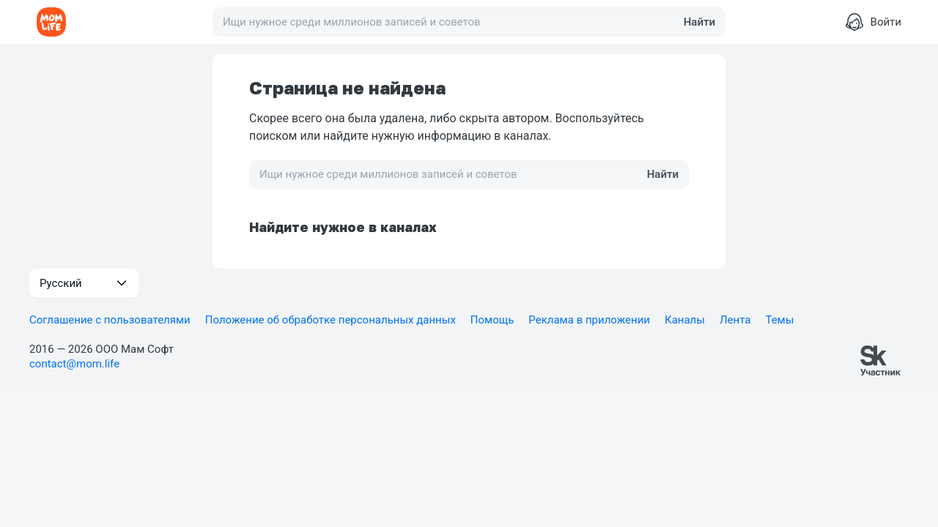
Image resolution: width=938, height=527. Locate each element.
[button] (84, 283)
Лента (735, 319)
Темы (779, 319)
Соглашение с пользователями (110, 319)
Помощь (492, 319)
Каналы (685, 319)
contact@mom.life (74, 363)
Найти (699, 22)
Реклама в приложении (589, 319)
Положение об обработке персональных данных (330, 319)
